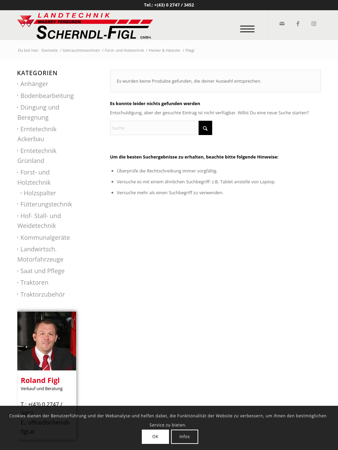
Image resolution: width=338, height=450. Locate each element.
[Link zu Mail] (281, 23)
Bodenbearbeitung (47, 95)
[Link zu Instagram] (313, 23)
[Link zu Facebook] (297, 23)
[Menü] (249, 25)
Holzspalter (40, 193)
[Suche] (161, 128)
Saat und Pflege (42, 271)
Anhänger (34, 84)
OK (155, 436)
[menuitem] (249, 25)
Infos (185, 436)
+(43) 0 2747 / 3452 (174, 5)
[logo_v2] (85, 25)
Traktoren (34, 282)
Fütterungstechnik (46, 204)
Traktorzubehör (42, 294)
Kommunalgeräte (45, 237)
